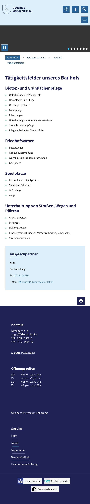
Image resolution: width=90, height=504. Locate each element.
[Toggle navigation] (84, 19)
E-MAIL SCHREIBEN (23, 352)
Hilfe (14, 436)
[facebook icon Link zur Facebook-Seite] (75, 9)
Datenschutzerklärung (24, 464)
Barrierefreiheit (20, 457)
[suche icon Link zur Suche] (84, 9)
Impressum (18, 450)
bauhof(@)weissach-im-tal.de (37, 282)
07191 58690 (22, 275)
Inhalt (14, 443)
